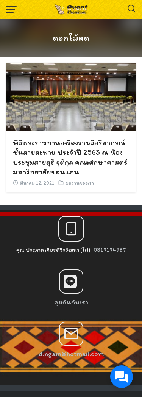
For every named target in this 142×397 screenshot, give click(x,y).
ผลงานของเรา (80, 183)
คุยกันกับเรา (71, 302)
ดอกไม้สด (71, 37)
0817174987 (110, 249)
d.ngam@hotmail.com (71, 354)
